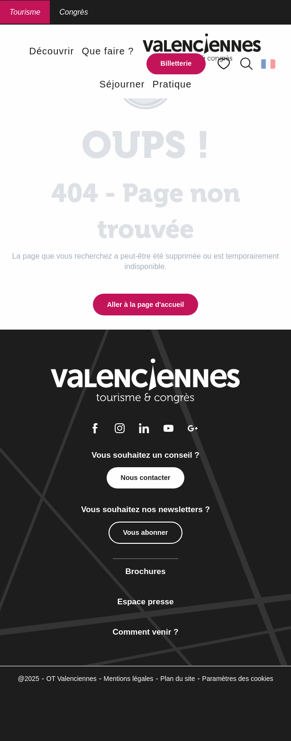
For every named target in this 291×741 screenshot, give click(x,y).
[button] (246, 64)
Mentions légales (129, 678)
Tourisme (24, 12)
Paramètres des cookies (237, 678)
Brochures (145, 571)
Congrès (73, 12)
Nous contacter (146, 477)
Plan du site (177, 678)
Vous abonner (145, 532)
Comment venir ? (146, 632)
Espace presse (145, 601)
